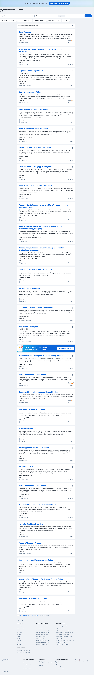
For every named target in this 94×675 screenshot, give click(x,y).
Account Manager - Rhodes (30, 543)
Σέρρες (18, 636)
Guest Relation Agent (27, 428)
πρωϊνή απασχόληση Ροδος (62, 626)
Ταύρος (18, 642)
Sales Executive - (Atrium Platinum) (33, 128)
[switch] (73, 25)
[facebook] (75, 660)
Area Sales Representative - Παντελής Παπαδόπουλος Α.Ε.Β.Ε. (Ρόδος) (41, 50)
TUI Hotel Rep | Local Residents (31, 524)
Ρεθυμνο (19, 640)
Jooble (10, 672)
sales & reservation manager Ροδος (44, 630)
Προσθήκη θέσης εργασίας (45, 662)
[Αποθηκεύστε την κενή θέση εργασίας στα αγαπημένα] (72, 32)
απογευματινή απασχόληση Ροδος (64, 632)
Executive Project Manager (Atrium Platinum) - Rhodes (41, 356)
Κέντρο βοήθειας (27, 664)
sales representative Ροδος (42, 626)
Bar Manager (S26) (26, 467)
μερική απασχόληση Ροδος (62, 644)
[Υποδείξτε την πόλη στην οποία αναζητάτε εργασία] (49, 16)
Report (71, 43)
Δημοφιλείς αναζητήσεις (24, 620)
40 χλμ (61, 16)
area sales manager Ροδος (42, 632)
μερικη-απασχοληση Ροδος (62, 634)
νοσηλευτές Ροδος (60, 642)
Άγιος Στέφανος (20, 628)
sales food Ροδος (40, 638)
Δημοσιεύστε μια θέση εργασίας (59, 3)
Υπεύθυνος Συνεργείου (28, 327)
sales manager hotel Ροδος (42, 642)
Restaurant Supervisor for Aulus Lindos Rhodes (38, 392)
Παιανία (19, 644)
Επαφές (24, 666)
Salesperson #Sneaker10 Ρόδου (32, 409)
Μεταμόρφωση (20, 626)
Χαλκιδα (19, 634)
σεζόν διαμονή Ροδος (61, 628)
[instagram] (79, 660)
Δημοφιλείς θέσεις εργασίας (23, 650)
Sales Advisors (25, 32)
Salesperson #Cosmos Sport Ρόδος (33, 598)
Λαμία (18, 638)
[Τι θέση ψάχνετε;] (16, 16)
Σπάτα (18, 630)
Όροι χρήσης (58, 666)
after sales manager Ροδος (42, 640)
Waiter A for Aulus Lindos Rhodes (32, 375)
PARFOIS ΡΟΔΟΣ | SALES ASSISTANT (34, 109)
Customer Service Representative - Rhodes (36, 307)
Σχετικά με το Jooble (28, 662)
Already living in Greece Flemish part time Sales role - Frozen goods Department (43, 206)
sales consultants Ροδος (42, 634)
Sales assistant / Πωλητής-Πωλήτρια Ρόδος (37, 167)
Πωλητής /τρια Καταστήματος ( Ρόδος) (35, 269)
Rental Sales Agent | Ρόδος (30, 92)
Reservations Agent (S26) (29, 288)
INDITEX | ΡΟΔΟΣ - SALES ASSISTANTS (35, 148)
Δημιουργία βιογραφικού (66, 348)
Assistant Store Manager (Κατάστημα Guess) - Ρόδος (41, 579)
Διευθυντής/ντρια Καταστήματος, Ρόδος (36, 560)
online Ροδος (39, 628)
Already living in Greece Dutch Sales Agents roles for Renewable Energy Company (40, 227)
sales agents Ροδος (41, 636)
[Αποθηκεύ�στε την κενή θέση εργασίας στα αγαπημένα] (72, 560)
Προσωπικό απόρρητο (60, 668)
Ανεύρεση (88, 16)
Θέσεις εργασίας (26, 668)
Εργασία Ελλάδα (59, 664)
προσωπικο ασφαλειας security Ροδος (65, 640)
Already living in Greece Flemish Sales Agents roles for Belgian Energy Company (41, 249)
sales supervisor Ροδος (41, 644)
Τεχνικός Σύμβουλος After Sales (32, 71)
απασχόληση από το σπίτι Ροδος (64, 636)
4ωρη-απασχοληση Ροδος (62, 630)
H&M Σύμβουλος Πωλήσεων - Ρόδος (34, 447)
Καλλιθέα (19, 632)
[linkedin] (87, 660)
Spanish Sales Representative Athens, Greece (38, 186)
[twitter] (83, 660)
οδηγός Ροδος (59, 638)
